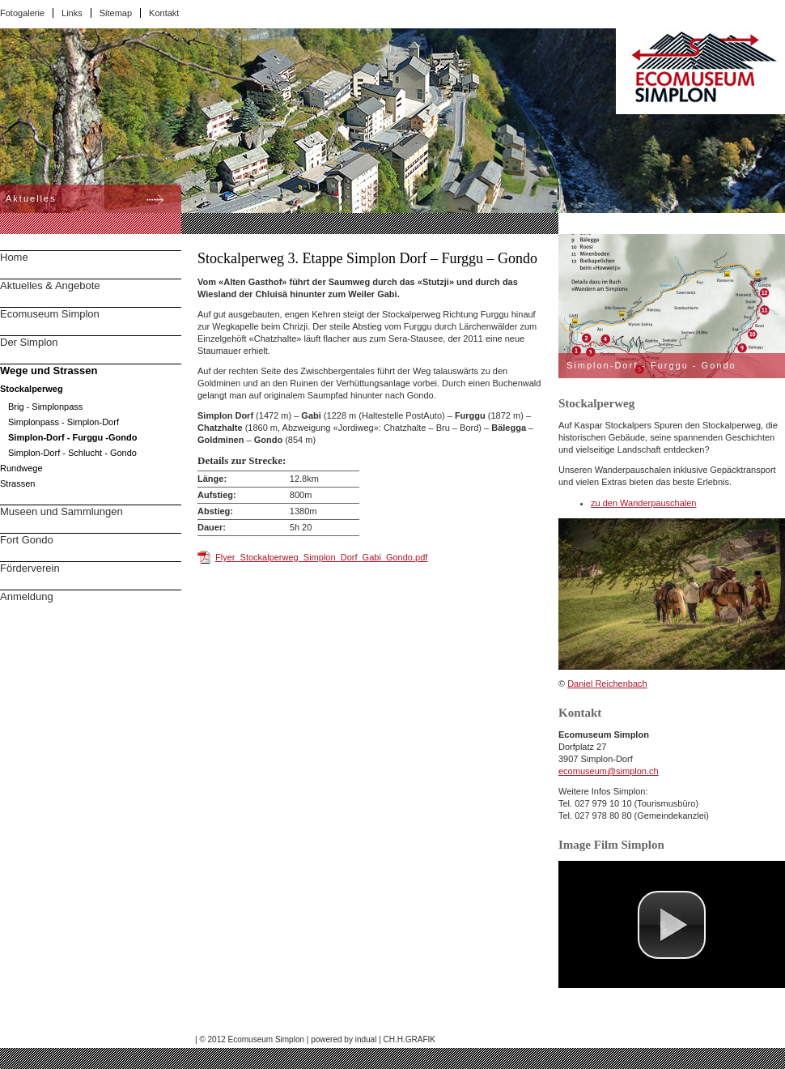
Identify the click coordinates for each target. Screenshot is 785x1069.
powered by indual (343, 1039)
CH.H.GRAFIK (409, 1039)
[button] (672, 925)
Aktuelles (31, 198)
